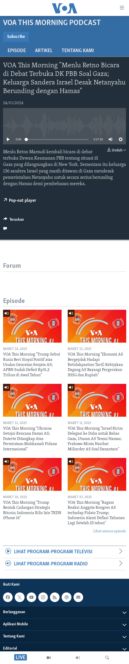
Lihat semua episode (109, 531)
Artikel (43, 50)
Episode (17, 50)
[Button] (13, 221)
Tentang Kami (78, 50)
